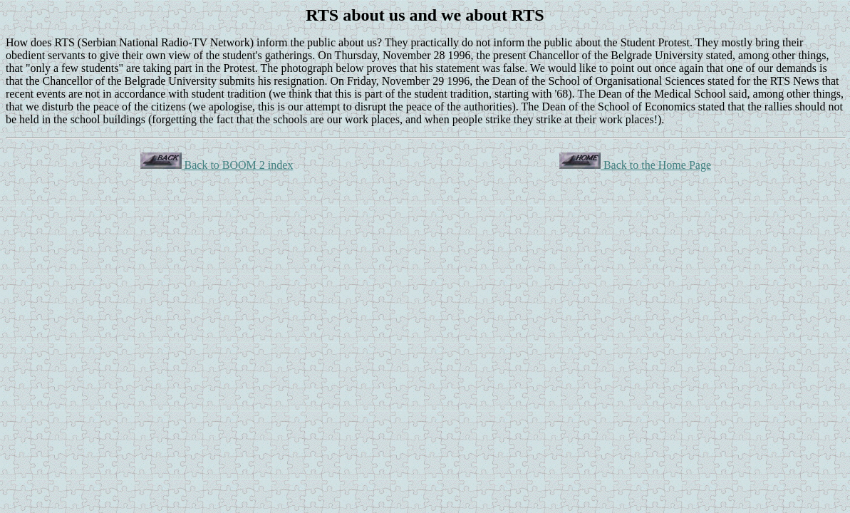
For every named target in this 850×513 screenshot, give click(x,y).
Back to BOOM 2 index (217, 165)
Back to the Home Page (635, 165)
